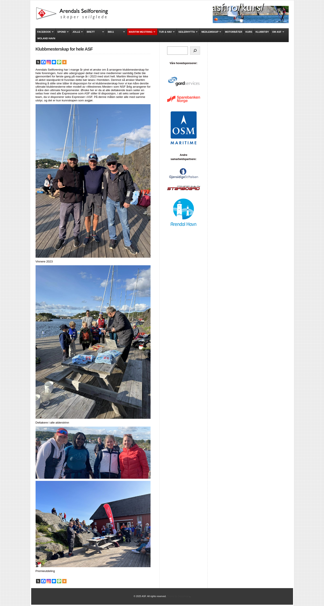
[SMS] (59, 62)
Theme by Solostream (178, 596)
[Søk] (195, 50)
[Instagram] (48, 62)
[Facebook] (43, 62)
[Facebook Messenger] (54, 62)
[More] (64, 62)
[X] (38, 62)
